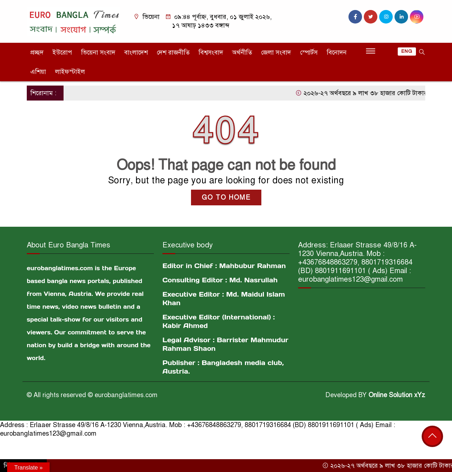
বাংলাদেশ (136, 52)
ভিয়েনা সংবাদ (98, 52)
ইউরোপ (62, 52)
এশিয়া (38, 72)
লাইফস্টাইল (70, 72)
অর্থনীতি (242, 52)
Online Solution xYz (396, 395)
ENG (406, 51)
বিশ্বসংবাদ (211, 52)
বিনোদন (337, 52)
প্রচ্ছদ (37, 52)
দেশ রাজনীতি (173, 52)
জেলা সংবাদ (276, 52)
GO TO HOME (226, 197)
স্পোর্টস (309, 52)
